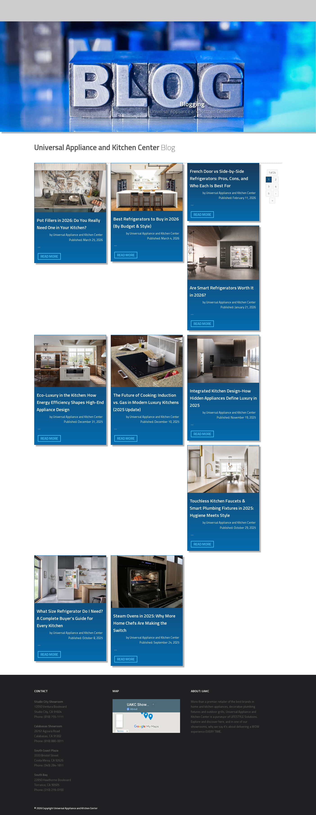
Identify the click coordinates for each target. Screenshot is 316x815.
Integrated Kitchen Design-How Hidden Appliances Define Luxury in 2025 (223, 398)
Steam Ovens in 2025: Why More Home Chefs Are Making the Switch (144, 623)
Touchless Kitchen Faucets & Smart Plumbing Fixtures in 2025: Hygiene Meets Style (222, 508)
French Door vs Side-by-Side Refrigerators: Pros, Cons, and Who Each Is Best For (219, 178)
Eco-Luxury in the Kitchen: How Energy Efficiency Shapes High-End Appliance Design (70, 402)
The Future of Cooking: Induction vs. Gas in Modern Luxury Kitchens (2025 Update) (146, 402)
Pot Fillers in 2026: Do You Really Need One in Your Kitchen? (68, 224)
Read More (49, 256)
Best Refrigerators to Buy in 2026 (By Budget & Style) (146, 222)
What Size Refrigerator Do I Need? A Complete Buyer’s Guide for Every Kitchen (70, 618)
